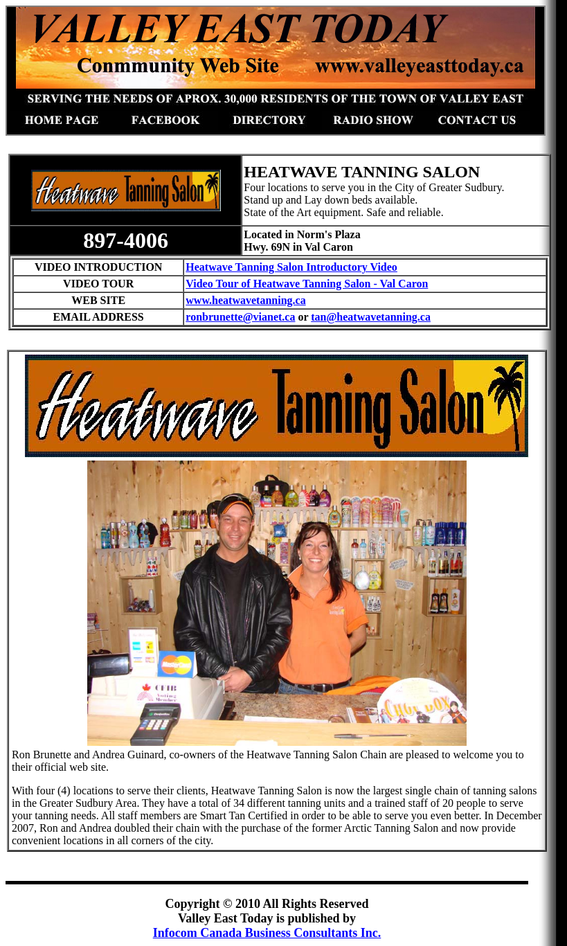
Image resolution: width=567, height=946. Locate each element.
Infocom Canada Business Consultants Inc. (267, 933)
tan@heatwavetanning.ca (371, 317)
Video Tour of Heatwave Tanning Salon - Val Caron (307, 283)
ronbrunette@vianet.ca (240, 317)
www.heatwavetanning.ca (245, 300)
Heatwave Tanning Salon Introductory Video (291, 267)
